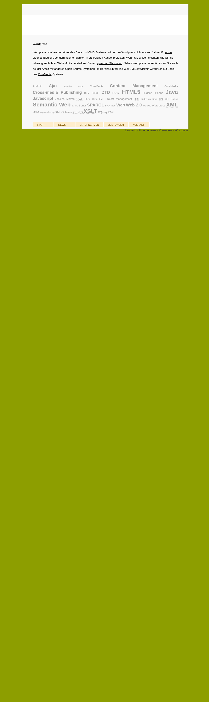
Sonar (82, 105)
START (41, 124)
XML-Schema (63, 112)
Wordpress (158, 105)
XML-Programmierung (44, 112)
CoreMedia (44, 74)
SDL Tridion (171, 99)
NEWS (62, 124)
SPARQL (95, 105)
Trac (113, 105)
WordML (147, 105)
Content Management (134, 85)
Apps (80, 86)
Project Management (119, 98)
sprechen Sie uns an (109, 63)
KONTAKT (138, 124)
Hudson (147, 92)
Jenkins (59, 98)
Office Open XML (94, 99)
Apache (68, 86)
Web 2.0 (134, 105)
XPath (111, 112)
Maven (70, 98)
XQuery (102, 112)
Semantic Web (52, 104)
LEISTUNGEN (116, 124)
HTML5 (131, 92)
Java (172, 92)
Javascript (43, 98)
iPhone (159, 92)
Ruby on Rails (149, 99)
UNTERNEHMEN (89, 124)
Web (120, 105)
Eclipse (115, 93)
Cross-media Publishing (57, 92)
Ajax (53, 85)
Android (37, 86)
